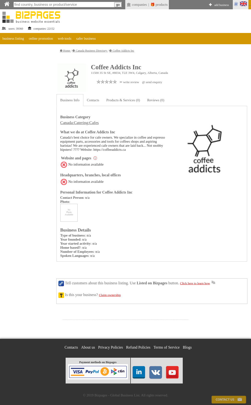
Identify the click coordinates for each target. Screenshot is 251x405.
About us (88, 347)
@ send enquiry (152, 82)
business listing (13, 38)
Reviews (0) (155, 100)
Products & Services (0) (123, 100)
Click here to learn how (195, 283)
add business (221, 5)
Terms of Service (167, 347)
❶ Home (65, 50)
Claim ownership (110, 295)
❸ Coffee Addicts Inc (121, 50)
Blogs (187, 347)
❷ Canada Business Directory (90, 50)
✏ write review (129, 82)
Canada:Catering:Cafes (79, 122)
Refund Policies (138, 347)
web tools (64, 38)
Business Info (70, 100)
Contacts (93, 100)
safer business (86, 38)
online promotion (41, 38)
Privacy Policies (110, 347)
